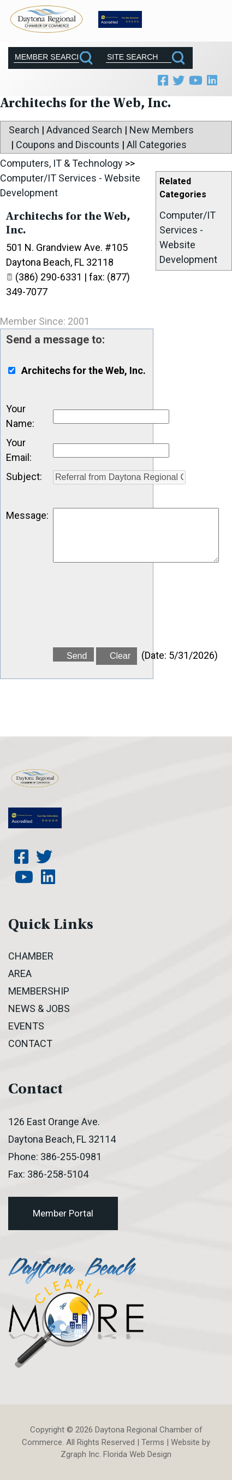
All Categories (157, 144)
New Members (161, 130)
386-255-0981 (71, 1156)
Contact (30, 1043)
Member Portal (63, 1213)
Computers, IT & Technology (61, 163)
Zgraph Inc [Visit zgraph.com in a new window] (80, 1454)
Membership (38, 991)
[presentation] (136, 611)
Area (20, 973)
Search (24, 130)
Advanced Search (84, 130)
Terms (152, 1442)
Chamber (30, 956)
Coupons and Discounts (68, 144)
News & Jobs (39, 1008)
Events (26, 1026)
